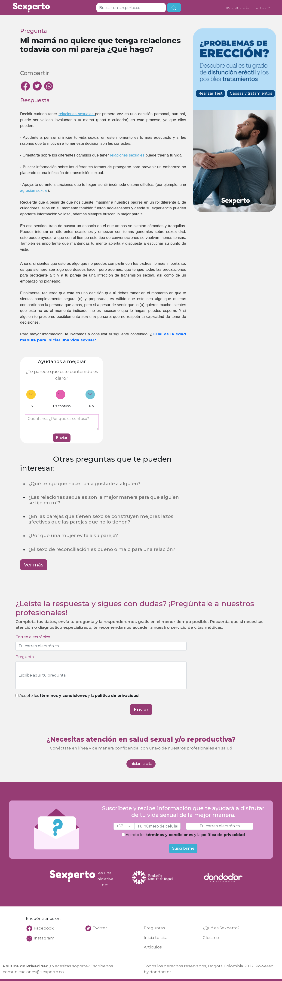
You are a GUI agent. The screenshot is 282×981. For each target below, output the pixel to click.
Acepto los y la (77, 695)
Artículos (153, 947)
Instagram (44, 938)
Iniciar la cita (141, 763)
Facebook (40, 928)
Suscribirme (183, 848)
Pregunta (24, 657)
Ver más (33, 565)
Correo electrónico (32, 637)
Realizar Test (210, 93)
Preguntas (154, 928)
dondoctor (160, 971)
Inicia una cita (236, 7)
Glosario (211, 937)
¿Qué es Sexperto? (221, 928)
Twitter (100, 928)
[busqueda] (174, 7)
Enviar (61, 438)
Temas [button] (260, 7)
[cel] (123, 826)
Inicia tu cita (156, 937)
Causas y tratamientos (251, 93)
